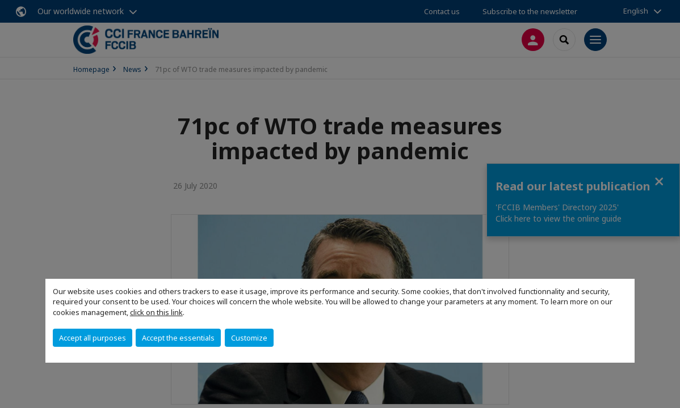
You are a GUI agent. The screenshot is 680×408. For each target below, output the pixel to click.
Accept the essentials (178, 338)
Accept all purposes (92, 338)
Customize (249, 338)
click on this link (156, 312)
